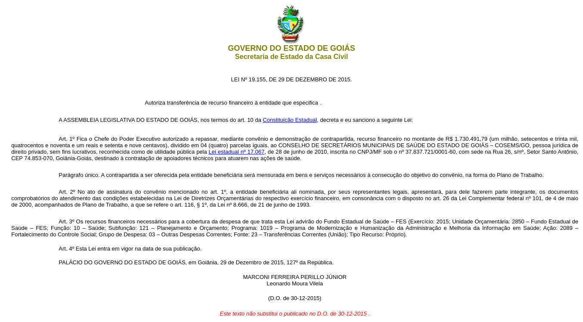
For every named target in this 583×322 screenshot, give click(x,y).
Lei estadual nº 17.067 (237, 152)
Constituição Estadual (290, 120)
